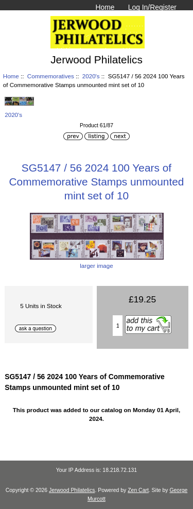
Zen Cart (138, 490)
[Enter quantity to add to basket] (118, 325)
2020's (91, 76)
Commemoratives (50, 76)
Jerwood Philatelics (72, 490)
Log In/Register (152, 7)
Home (104, 7)
